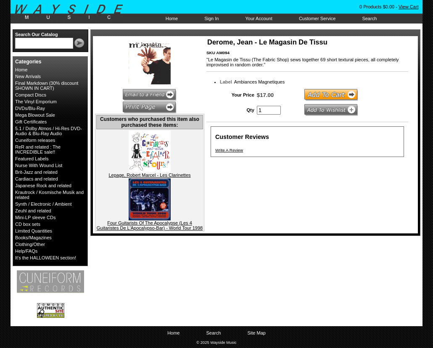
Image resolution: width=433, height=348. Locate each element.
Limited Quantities (33, 230)
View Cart (408, 6)
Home (172, 18)
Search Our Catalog (36, 34)
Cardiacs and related (36, 178)
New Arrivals (28, 76)
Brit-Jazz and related (36, 172)
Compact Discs (30, 94)
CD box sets (27, 224)
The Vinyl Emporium (36, 101)
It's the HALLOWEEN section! (45, 257)
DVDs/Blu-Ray (30, 108)
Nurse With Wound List (38, 165)
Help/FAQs (26, 251)
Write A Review (229, 150)
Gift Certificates (31, 121)
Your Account (258, 18)
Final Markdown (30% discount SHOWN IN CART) (46, 86)
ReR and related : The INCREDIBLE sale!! (38, 149)
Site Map (256, 332)
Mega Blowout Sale (35, 115)
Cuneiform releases (35, 140)
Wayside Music (73, 12)
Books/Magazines (33, 237)
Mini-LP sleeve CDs (35, 217)
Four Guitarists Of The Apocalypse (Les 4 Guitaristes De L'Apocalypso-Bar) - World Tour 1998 (150, 225)
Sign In (211, 18)
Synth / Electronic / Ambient (43, 204)
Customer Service (317, 18)
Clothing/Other (30, 244)
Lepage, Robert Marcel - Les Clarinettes (149, 175)
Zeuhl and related (33, 210)
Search (369, 18)
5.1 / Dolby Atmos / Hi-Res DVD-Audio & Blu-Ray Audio (48, 131)
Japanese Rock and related (43, 185)
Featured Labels (32, 158)
